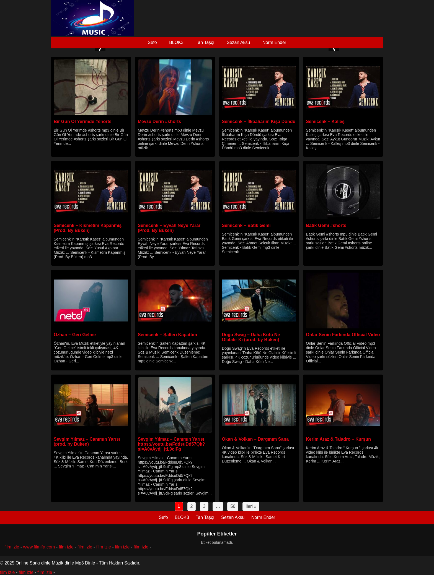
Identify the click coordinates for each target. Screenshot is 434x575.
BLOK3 (176, 42)
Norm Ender (274, 42)
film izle (11, 547)
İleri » (251, 506)
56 (232, 506)
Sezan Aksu (238, 42)
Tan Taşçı (205, 42)
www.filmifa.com (39, 547)
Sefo (152, 42)
